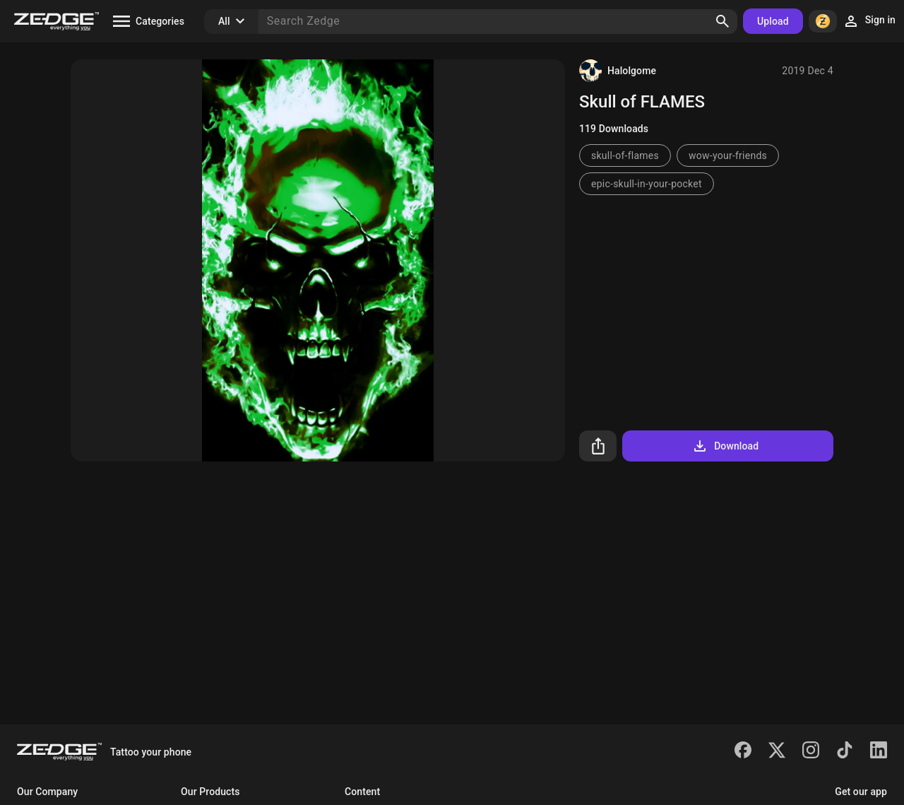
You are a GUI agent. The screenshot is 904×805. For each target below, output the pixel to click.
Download (725, 445)
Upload (773, 21)
